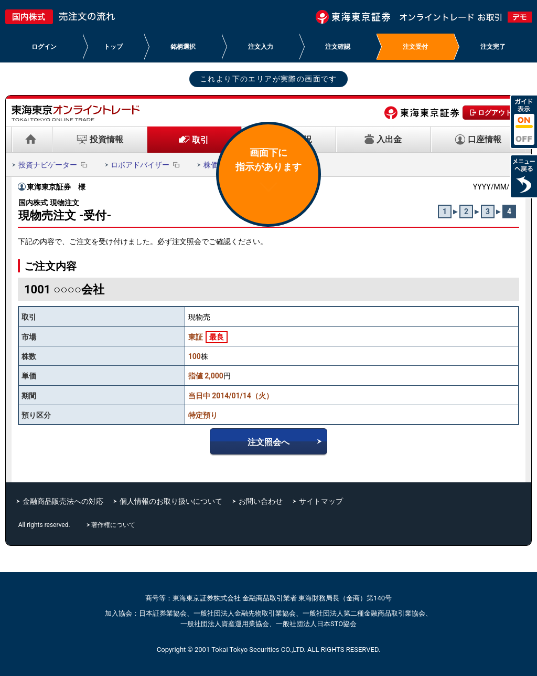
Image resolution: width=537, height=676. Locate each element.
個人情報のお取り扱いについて (171, 501)
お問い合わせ (261, 501)
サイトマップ (321, 501)
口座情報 (484, 139)
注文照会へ (268, 442)
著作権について (114, 525)
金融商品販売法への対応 (63, 501)
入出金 (389, 139)
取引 (200, 140)
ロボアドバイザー (146, 165)
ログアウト (495, 113)
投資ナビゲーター (53, 165)
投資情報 (106, 139)
